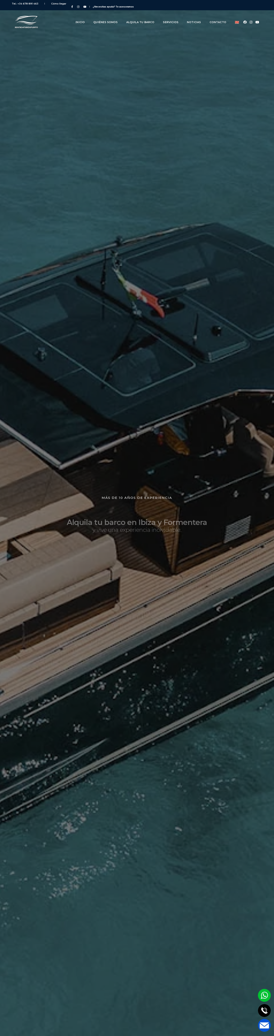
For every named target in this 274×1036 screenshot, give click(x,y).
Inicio (77, 16)
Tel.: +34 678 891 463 (28, 3)
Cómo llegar (55, 3)
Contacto (214, 16)
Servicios (167, 16)
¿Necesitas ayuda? (238, 3)
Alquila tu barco (137, 16)
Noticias (191, 16)
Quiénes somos (102, 16)
